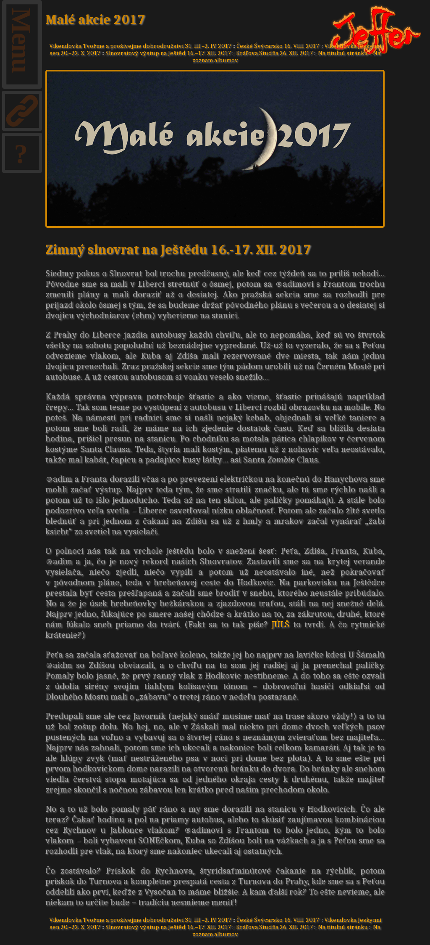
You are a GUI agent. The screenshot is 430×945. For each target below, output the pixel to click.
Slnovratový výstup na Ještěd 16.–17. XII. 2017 (168, 52)
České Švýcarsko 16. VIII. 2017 (277, 45)
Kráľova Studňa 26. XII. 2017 (274, 52)
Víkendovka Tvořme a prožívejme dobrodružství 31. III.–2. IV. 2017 (140, 45)
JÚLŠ (280, 624)
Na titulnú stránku (343, 52)
